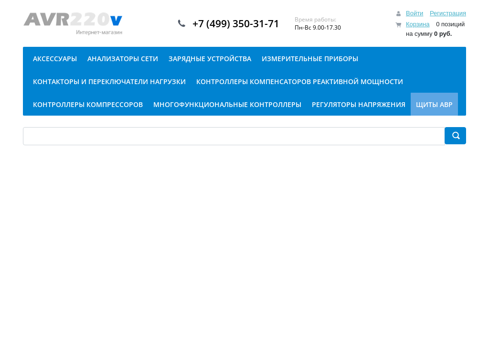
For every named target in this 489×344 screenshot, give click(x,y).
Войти (414, 13)
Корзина (418, 24)
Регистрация (448, 13)
